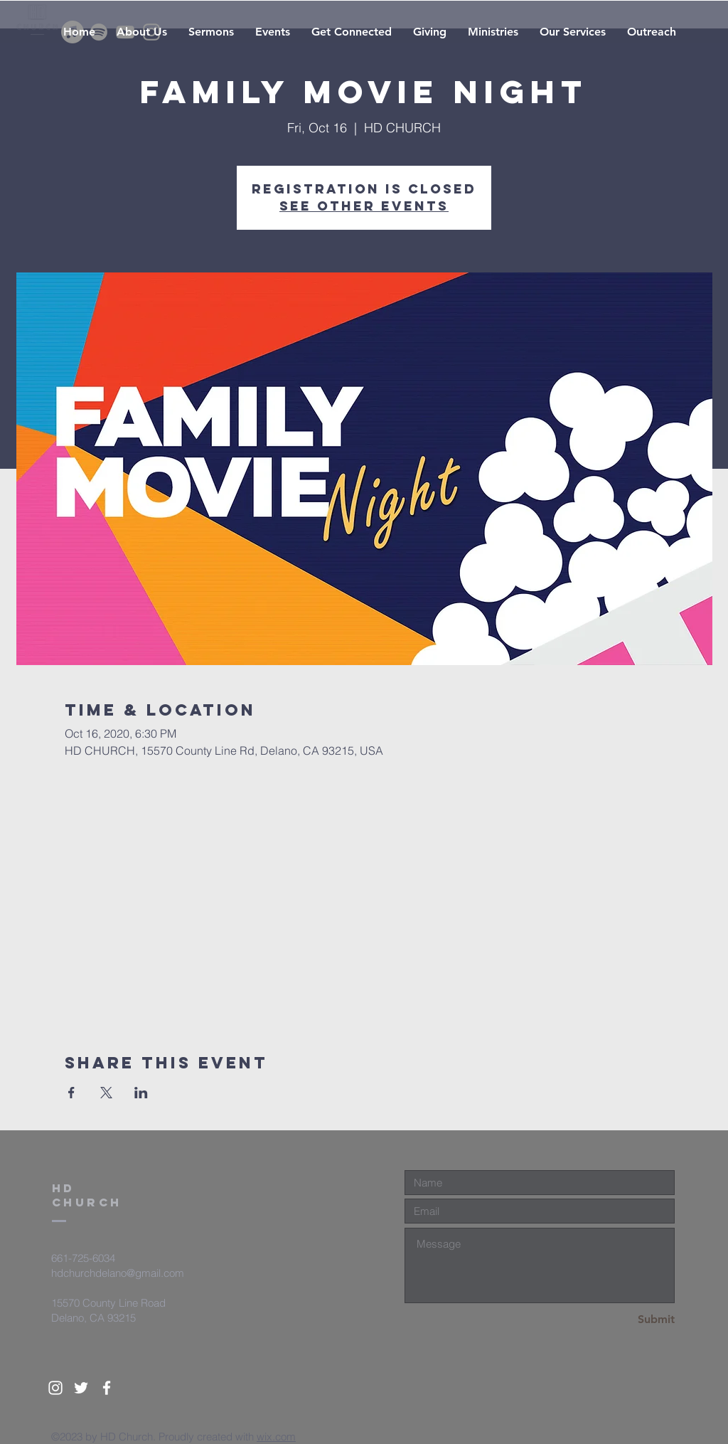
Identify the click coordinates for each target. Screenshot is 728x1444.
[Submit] (624, 1319)
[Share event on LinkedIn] (141, 1092)
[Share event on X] (106, 1092)
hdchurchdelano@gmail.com (117, 1273)
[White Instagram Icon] (55, 1388)
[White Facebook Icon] (106, 1388)
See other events (364, 206)
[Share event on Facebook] (71, 1092)
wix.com (276, 1436)
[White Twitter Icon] (81, 1388)
